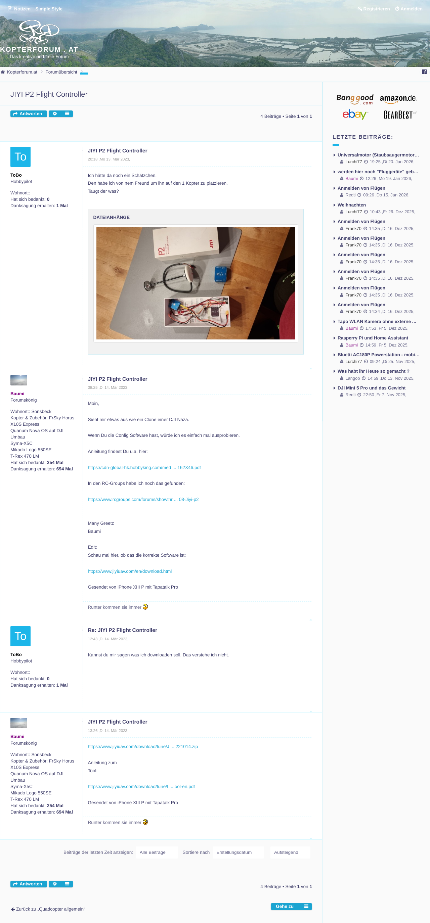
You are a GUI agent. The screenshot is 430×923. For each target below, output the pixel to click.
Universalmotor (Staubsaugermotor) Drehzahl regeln (379, 154)
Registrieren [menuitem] (376, 8)
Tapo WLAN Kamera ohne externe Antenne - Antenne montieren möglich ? (379, 320)
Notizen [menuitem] (19, 8)
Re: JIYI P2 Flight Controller (123, 630)
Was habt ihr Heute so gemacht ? (374, 370)
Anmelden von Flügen (361, 187)
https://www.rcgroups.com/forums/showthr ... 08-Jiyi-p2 (143, 499)
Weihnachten (352, 204)
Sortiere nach (223, 852)
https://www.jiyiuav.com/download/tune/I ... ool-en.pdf (141, 786)
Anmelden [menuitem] (411, 8)
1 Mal (62, 205)
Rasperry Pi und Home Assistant (373, 337)
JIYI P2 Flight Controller (49, 94)
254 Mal (55, 462)
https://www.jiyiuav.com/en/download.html (130, 570)
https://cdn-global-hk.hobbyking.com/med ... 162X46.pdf (144, 467)
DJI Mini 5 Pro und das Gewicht (371, 386)
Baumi (17, 393)
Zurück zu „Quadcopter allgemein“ (50, 908)
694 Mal (64, 468)
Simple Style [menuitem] (48, 8)
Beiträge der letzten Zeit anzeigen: (120, 852)
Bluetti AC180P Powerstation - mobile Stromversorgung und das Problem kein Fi (379, 353)
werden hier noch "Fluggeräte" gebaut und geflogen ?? (379, 171)
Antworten (30, 113)
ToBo (16, 174)
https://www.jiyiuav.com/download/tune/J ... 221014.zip (143, 746)
